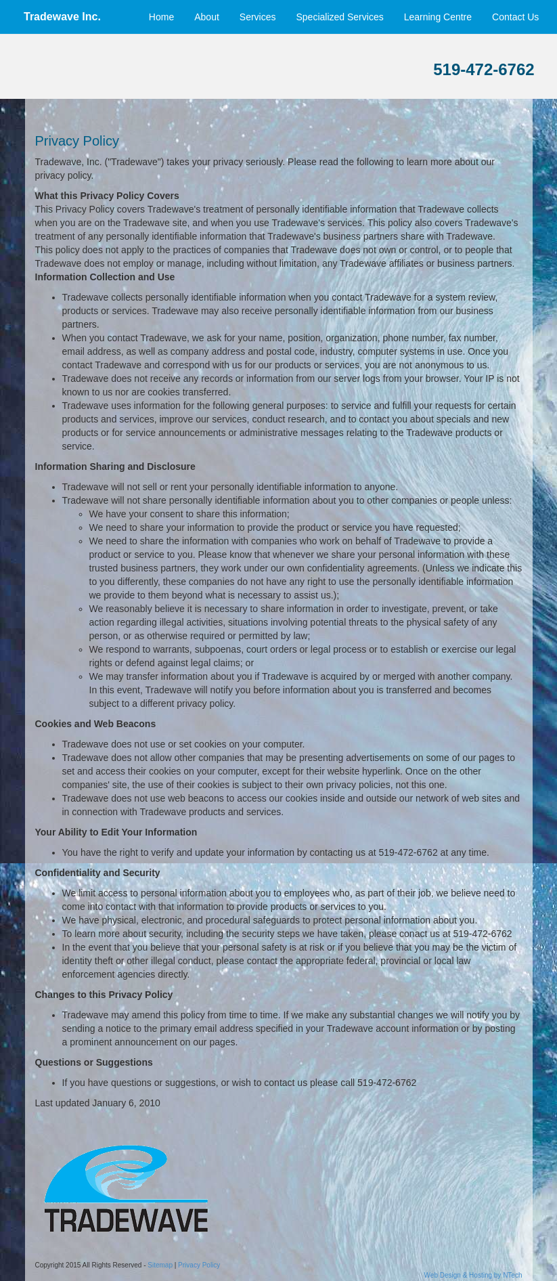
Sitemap (160, 1265)
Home (161, 17)
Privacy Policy (199, 1265)
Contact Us (519, 17)
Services (258, 17)
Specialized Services (340, 17)
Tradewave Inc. (62, 16)
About (206, 17)
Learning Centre (438, 17)
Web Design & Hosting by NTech (473, 1275)
